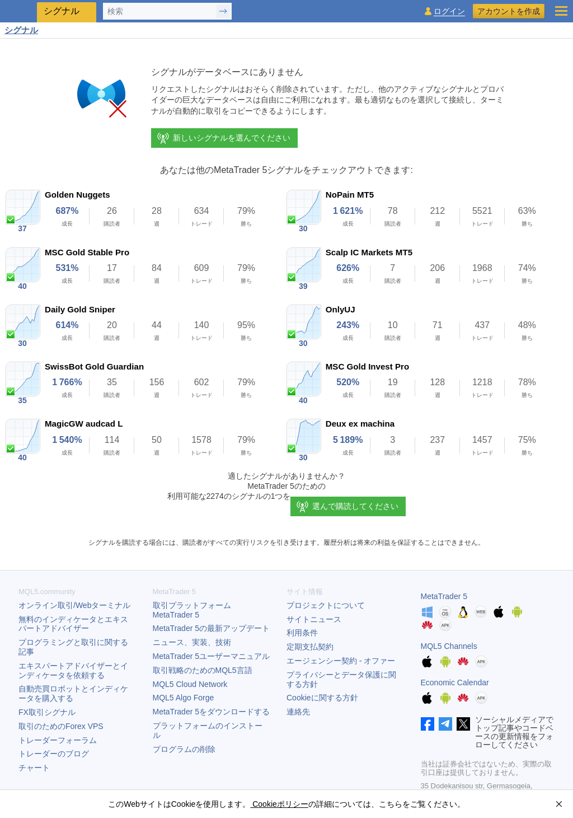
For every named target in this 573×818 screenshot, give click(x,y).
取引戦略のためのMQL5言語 (202, 670)
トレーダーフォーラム (57, 740)
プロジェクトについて (325, 605)
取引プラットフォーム (196, 610)
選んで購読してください (355, 506)
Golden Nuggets (77, 194)
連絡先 (298, 711)
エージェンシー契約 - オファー (340, 660)
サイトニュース (313, 619)
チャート (34, 767)
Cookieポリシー (279, 804)
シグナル (21, 30)
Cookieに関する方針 (322, 697)
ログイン (449, 11)
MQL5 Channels (449, 646)
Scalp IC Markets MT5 (369, 252)
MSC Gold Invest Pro (367, 366)
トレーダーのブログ (53, 753)
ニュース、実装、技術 (192, 642)
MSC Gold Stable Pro (87, 252)
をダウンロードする (211, 711)
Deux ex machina (360, 423)
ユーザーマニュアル (211, 656)
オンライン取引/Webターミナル (74, 605)
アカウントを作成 (508, 11)
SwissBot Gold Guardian (94, 366)
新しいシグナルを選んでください (223, 138)
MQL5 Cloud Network (190, 684)
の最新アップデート (211, 628)
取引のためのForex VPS (61, 726)
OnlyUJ (340, 309)
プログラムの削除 (184, 749)
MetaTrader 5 (444, 596)
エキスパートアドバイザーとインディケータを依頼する (73, 670)
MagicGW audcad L (84, 423)
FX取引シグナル (47, 712)
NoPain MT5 (350, 194)
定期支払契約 (310, 646)
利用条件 (302, 632)
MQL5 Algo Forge (183, 697)
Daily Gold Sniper (80, 309)
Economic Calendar (455, 682)
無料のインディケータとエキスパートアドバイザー (73, 624)
